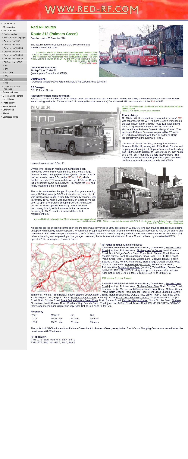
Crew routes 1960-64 (12, 55)
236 (79, 177)
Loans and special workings (10, 87)
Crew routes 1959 (10, 52)
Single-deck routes (9, 92)
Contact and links (9, 117)
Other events (7, 110)
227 (69, 177)
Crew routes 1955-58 (12, 48)
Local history (7, 99)
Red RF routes (8, 31)
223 (5, 83)
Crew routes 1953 (10, 44)
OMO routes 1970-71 (12, 62)
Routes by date (9, 34)
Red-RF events (8, 106)
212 (179, 118)
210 (153, 101)
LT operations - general (11, 96)
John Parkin (92, 63)
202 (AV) (7, 72)
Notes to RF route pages (13, 37)
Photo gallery (7, 103)
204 (5, 76)
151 (5, 69)
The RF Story (7, 23)
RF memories (7, 27)
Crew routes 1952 (10, 41)
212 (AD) (7, 80)
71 (4, 65)
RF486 (4, 113)
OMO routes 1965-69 (12, 58)
